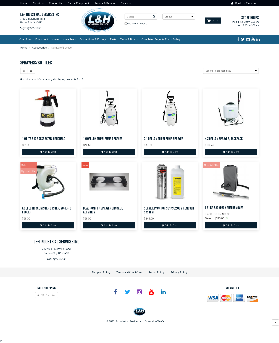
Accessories (39, 47)
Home (23, 47)
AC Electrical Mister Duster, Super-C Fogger (46, 210)
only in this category (136, 24)
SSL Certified (47, 295)
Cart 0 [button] (213, 20)
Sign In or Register (243, 3)
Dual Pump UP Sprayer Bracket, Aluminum (103, 210)
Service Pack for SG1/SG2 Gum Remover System (169, 210)
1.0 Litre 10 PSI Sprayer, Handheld (43, 139)
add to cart (48, 151)
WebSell (161, 321)
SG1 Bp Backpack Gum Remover (224, 208)
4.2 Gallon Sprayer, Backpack (224, 139)
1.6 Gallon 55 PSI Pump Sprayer (102, 139)
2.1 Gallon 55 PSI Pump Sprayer (163, 139)
